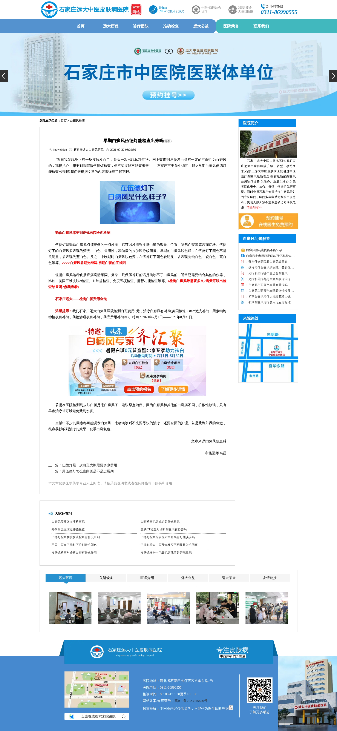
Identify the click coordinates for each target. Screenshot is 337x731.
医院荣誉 (231, 26)
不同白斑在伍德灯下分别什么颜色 (74, 545)
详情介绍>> (254, 207)
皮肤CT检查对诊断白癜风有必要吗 (164, 529)
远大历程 (110, 26)
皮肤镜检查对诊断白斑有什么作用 (74, 552)
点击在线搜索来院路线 (97, 716)
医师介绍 (147, 578)
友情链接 (270, 578)
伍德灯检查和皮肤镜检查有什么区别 (76, 537)
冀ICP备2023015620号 (191, 701)
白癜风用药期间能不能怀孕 (264, 250)
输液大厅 (119, 621)
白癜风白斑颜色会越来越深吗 (268, 285)
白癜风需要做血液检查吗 (68, 521)
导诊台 (217, 621)
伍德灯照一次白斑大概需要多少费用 (89, 465)
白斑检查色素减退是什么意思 (160, 521)
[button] (4, 76)
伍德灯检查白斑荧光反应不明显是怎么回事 (169, 545)
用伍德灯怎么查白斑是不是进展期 (88, 471)
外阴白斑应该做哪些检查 (68, 529)
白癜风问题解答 (256, 238)
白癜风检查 (77, 120)
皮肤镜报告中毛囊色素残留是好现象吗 (166, 552)
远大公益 (201, 26)
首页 (80, 26)
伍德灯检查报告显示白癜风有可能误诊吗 (168, 537)
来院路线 (250, 318)
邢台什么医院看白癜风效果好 (268, 261)
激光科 (266, 621)
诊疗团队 (141, 26)
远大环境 (65, 578)
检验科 (70, 621)
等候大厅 (168, 621)
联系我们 (261, 26)
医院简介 (250, 123)
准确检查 (171, 26)
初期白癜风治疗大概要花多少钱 (269, 296)
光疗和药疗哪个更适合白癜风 (268, 273)
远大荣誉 (229, 578)
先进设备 (106, 578)
